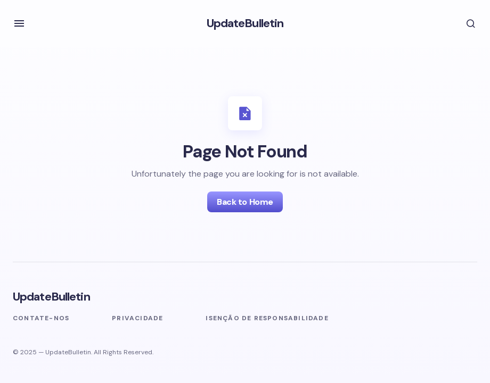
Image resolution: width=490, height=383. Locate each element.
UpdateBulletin (245, 23)
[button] (19, 23)
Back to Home (245, 201)
